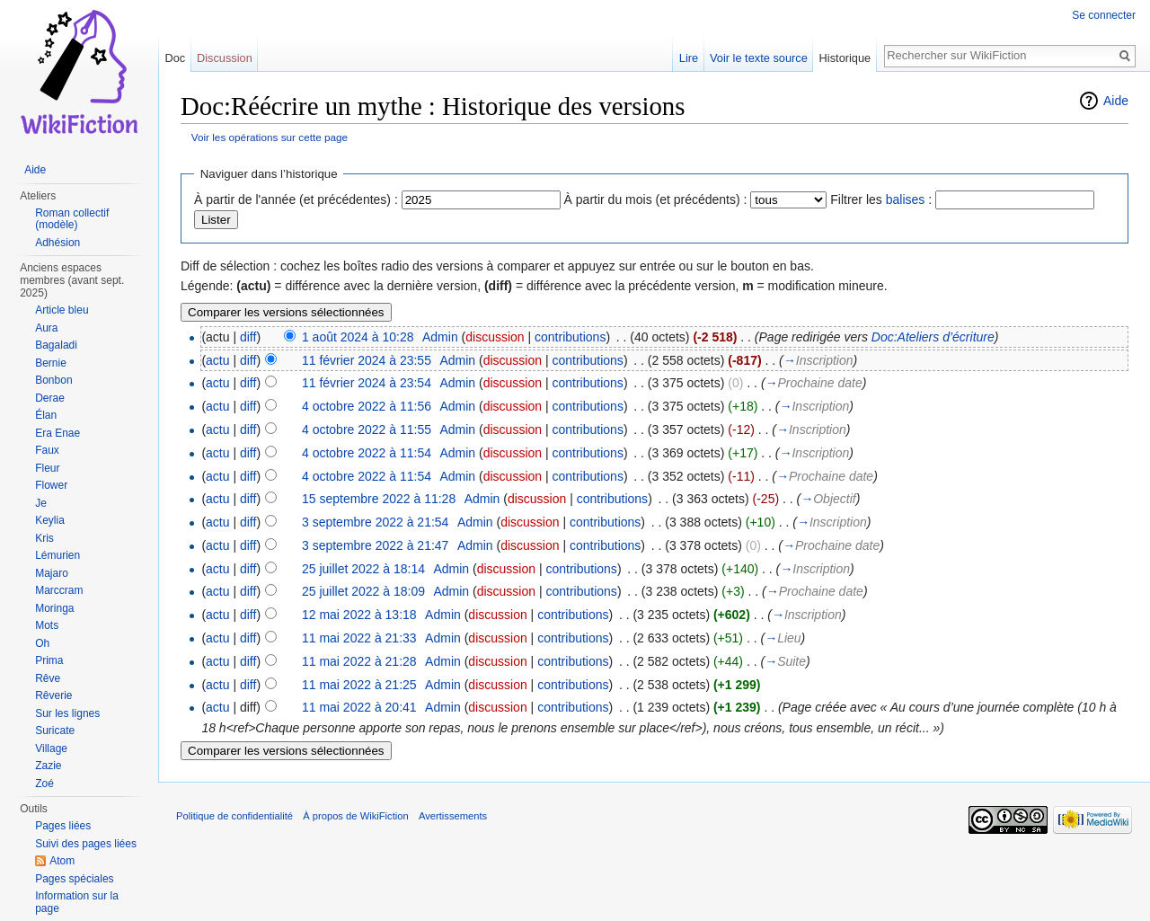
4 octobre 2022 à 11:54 (366, 453)
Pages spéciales (74, 878)
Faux (47, 450)
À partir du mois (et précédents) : (656, 199)
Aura (46, 328)
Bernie (50, 363)
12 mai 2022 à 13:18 (359, 614)
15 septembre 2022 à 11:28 (379, 498)
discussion (494, 337)
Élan (46, 415)
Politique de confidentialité (234, 815)
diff (248, 337)
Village (51, 748)
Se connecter (1104, 15)
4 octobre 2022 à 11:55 (366, 429)
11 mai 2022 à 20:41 (359, 707)
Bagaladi (56, 345)
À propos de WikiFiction (356, 815)
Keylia (50, 520)
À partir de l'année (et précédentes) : (296, 199)
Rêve (47, 678)
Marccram (59, 590)
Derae (50, 398)
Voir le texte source (759, 58)
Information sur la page (77, 902)
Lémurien (57, 555)
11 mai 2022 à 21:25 (359, 684)
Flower (51, 485)
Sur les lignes (67, 713)
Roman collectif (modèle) (72, 219)
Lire (688, 58)
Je (41, 503)
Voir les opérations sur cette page (269, 137)
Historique (845, 58)
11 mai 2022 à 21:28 (359, 661)
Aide (1115, 100)
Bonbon (53, 380)
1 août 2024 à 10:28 (358, 337)
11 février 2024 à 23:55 (366, 360)
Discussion (224, 58)
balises (905, 199)
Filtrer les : (881, 199)
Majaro (51, 573)
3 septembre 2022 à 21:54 (375, 522)
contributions (570, 337)
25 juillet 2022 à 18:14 (363, 569)
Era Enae (57, 433)
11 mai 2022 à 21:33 (359, 638)
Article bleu (61, 310)
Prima (49, 660)
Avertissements (453, 815)
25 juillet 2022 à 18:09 (363, 591)
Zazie (48, 765)
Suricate (55, 730)
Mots (46, 625)
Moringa (54, 608)
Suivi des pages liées (86, 843)
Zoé (44, 783)
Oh (42, 643)
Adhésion (57, 242)
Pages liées (63, 825)
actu (217, 360)
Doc (174, 58)
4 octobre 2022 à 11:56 (366, 406)
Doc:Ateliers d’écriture (933, 337)
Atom (62, 861)
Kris (44, 538)
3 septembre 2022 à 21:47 (375, 545)
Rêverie (53, 695)
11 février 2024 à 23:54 (366, 383)
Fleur (47, 468)
